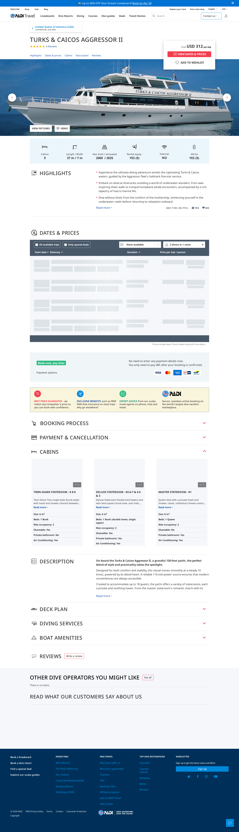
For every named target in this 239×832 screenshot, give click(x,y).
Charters (105, 774)
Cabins (68, 55)
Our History (62, 774)
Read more (103, 208)
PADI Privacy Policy (34, 811)
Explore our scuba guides (25, 774)
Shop (27, 9)
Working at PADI (65, 792)
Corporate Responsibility (70, 780)
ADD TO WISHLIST (189, 62)
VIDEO (62, 128)
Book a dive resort (21, 763)
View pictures (41, 128)
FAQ (102, 780)
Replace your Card (178, 9)
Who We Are (63, 762)
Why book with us (110, 762)
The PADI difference (67, 768)
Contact (59, 811)
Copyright (14, 815)
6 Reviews (51, 46)
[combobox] (174, 16)
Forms (50, 811)
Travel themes (137, 15)
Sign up (202, 768)
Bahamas (145, 778)
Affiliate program (109, 792)
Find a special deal (21, 768)
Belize (143, 783)
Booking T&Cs (108, 786)
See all (148, 677)
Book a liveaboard (20, 757)
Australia (145, 762)
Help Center (106, 803)
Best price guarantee (112, 768)
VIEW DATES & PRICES (189, 54)
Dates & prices (53, 55)
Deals (122, 15)
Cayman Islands (144, 770)
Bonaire (144, 789)
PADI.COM (14, 9)
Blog (46, 9)
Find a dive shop (197, 9)
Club (37, 9)
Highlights (36, 55)
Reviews (96, 55)
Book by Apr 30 (142, 3)
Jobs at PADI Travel (110, 798)
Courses (93, 15)
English (213, 9)
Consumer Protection (76, 811)
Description (82, 55)
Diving (80, 15)
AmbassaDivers (64, 786)
